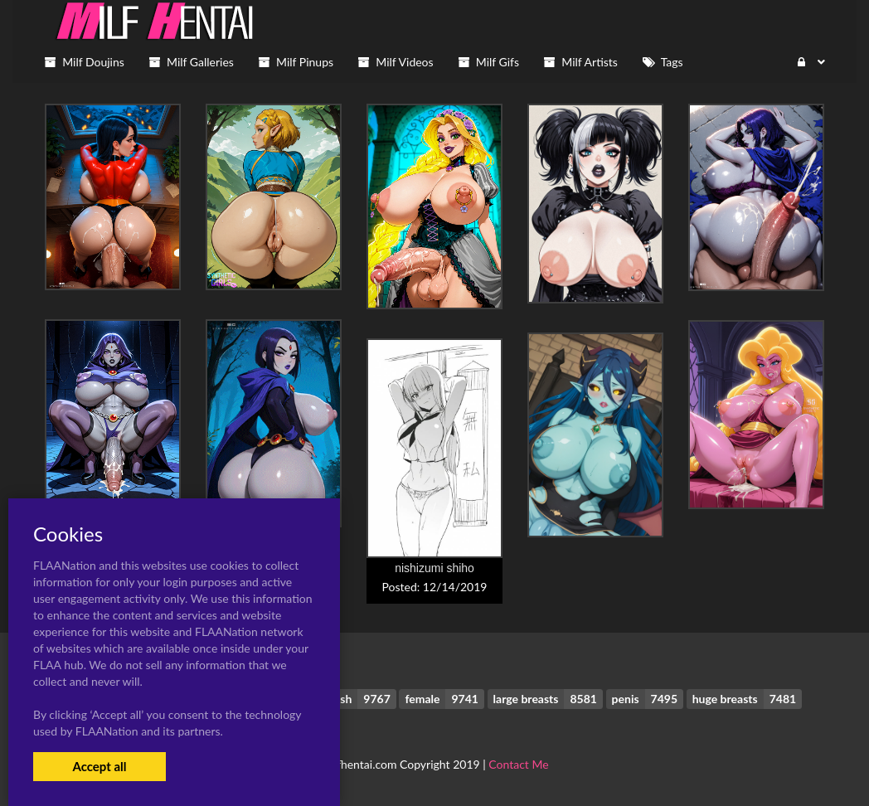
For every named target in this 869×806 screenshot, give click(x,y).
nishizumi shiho (434, 568)
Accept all (99, 766)
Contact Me (518, 764)
